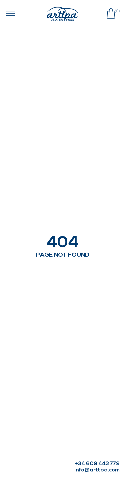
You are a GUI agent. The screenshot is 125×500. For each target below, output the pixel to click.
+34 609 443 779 (97, 463)
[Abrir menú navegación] (10, 14)
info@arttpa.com (97, 470)
